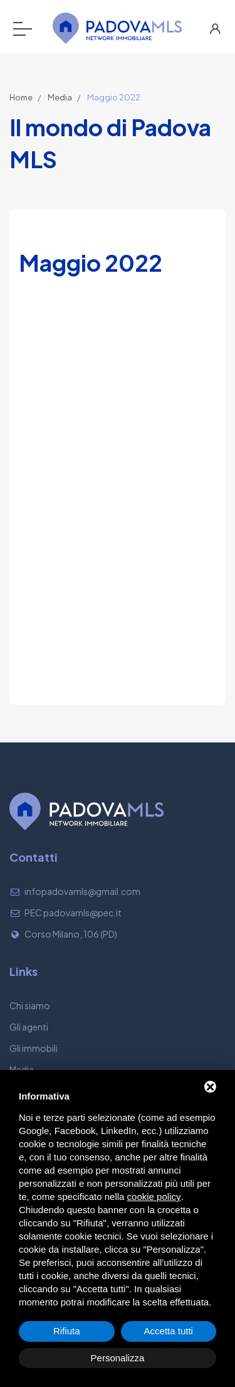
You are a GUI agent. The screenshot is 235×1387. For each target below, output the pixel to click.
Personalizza (118, 1357)
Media (60, 97)
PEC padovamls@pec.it (73, 912)
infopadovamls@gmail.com (82, 891)
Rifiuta (66, 1330)
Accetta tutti (168, 1330)
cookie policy (154, 1196)
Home (21, 97)
